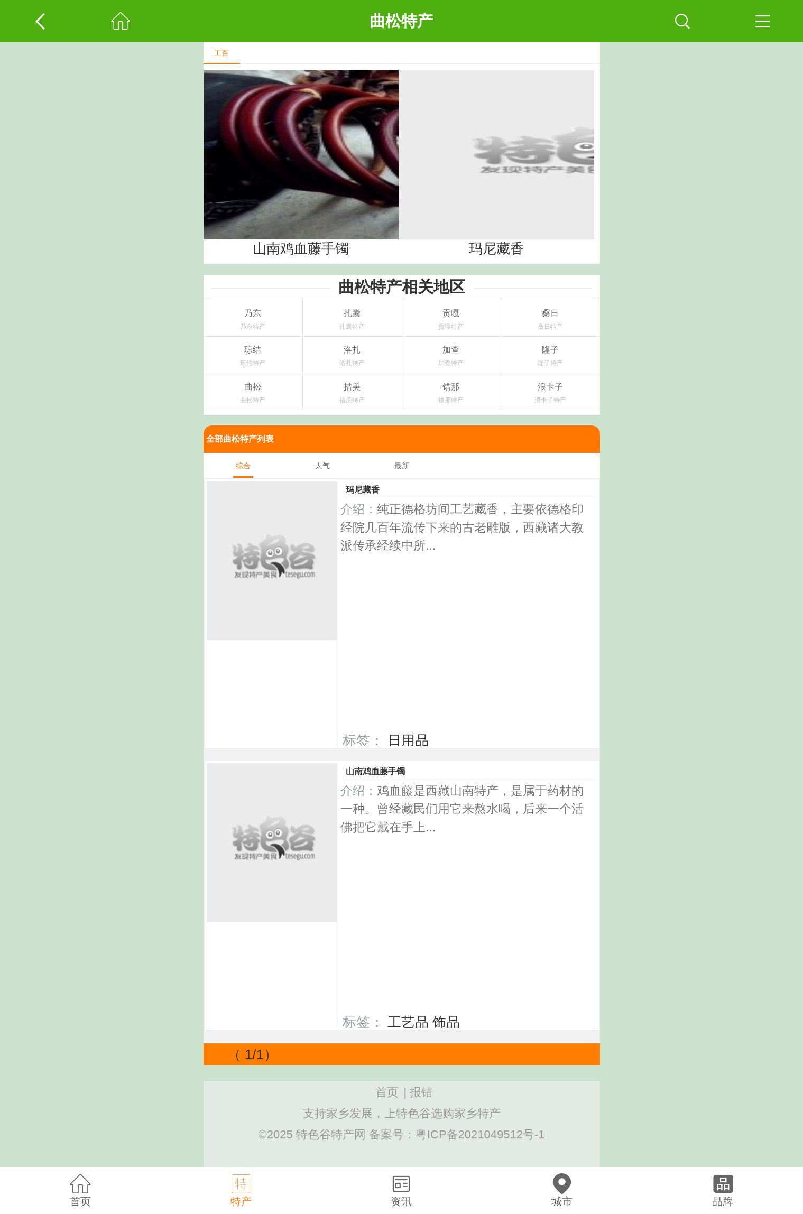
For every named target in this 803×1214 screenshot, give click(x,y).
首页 (387, 1092)
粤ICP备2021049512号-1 (480, 1134)
